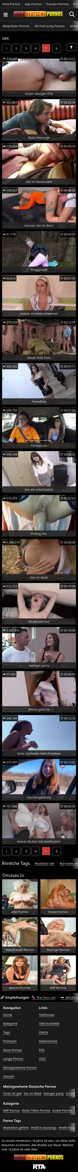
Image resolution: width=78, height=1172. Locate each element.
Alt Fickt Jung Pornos (50, 26)
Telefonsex (47, 1015)
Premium (10, 1041)
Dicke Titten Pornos (36, 1110)
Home (7, 1015)
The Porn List (44, 997)
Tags (6, 1032)
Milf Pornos (11, 1110)
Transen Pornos (57, 4)
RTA (42, 1050)
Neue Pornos (12, 1050)
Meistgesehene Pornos (20, 1067)
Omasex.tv (13, 875)
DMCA (43, 1032)
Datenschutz (48, 1041)
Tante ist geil (12, 1093)
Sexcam (8, 1076)
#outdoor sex (44, 863)
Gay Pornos (33, 4)
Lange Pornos (13, 1058)
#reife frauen (68, 1127)
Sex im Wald (32, 1093)
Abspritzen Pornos (15, 26)
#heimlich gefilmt (16, 1127)
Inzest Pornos (62, 1110)
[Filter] (71, 47)
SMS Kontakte (49, 1023)
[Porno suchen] (5, 14)
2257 (42, 1058)
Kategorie (10, 1023)
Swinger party (53, 1093)
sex (5, 38)
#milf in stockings (44, 1127)
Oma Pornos (11, 4)
